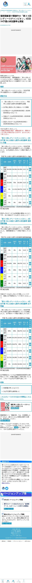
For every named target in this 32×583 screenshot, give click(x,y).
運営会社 (4, 575)
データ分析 (13, 564)
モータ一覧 (13, 566)
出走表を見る (15, 442)
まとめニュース (18, 567)
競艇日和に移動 (5, 455)
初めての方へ (6, 517)
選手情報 (30, 170)
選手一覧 (18, 563)
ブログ (13, 568)
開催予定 (19, 566)
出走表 (13, 563)
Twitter (16, 461)
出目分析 (19, 564)
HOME (2, 10)
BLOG (5, 10)
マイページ (17, 568)
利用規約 (9, 575)
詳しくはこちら (8, 543)
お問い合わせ (19, 570)
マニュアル (12, 570)
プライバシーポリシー (18, 575)
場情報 (12, 567)
